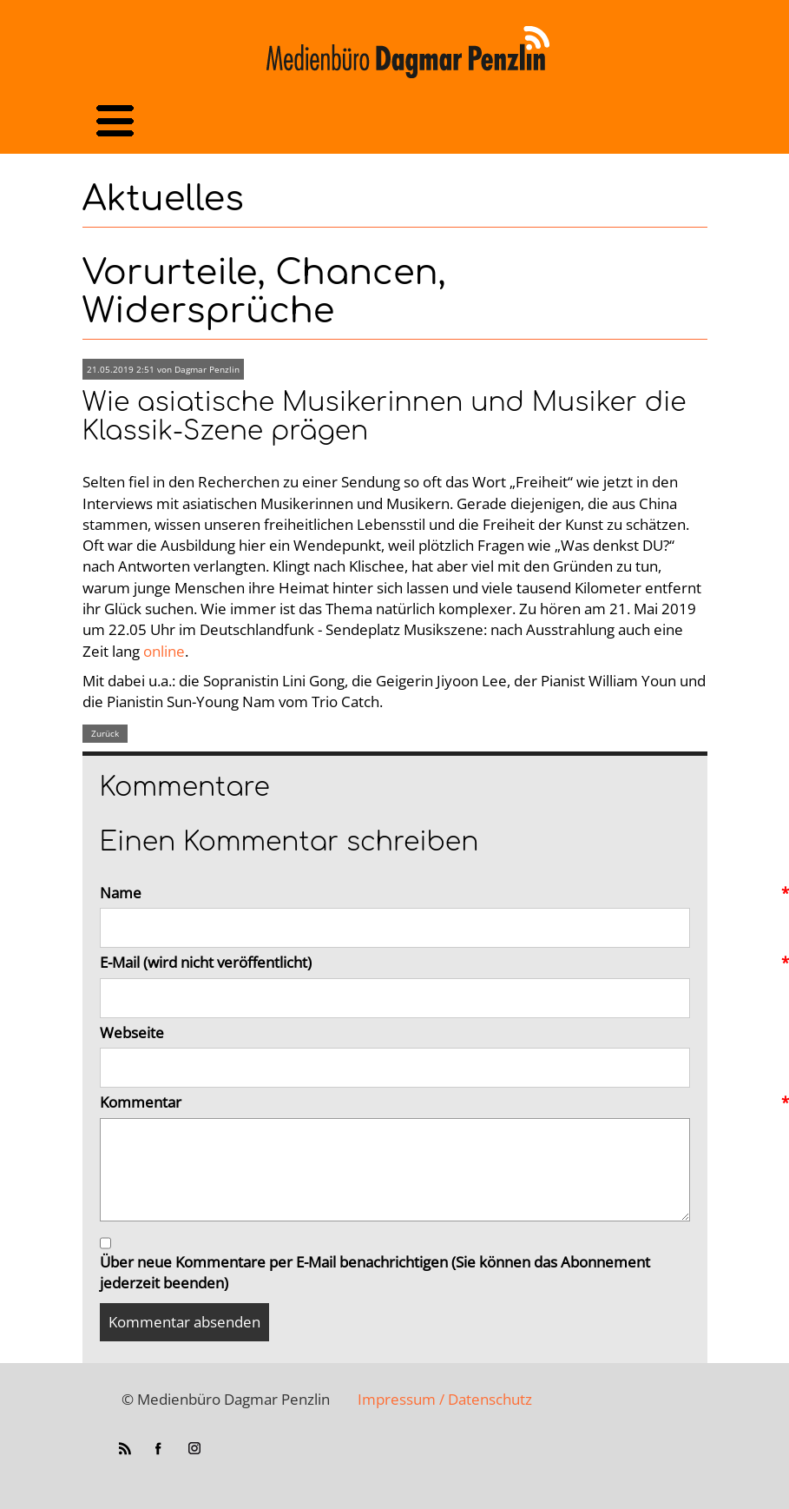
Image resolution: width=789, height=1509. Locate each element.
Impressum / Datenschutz (445, 1399)
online (164, 651)
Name (395, 893)
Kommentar (395, 1102)
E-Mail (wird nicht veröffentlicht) (395, 962)
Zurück (105, 733)
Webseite (132, 1032)
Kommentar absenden (184, 1322)
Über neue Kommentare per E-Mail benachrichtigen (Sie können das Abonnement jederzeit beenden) (375, 1272)
